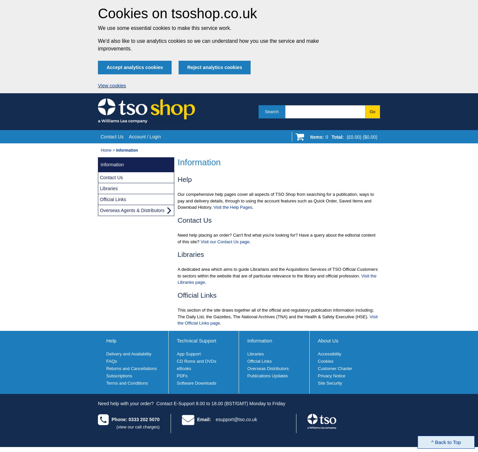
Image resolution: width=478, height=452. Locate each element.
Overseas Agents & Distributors (132, 210)
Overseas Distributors (268, 368)
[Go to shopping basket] (342, 138)
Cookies (326, 361)
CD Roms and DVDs (196, 361)
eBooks (184, 368)
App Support (189, 353)
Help (111, 340)
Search (272, 111)
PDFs (182, 375)
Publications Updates (267, 375)
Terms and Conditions (127, 383)
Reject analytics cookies (214, 67)
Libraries (109, 188)
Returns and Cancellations (131, 368)
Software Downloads (196, 383)
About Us (328, 340)
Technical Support (196, 340)
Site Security (330, 383)
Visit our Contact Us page (224, 241)
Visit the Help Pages (232, 207)
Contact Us (112, 136)
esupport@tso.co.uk (236, 419)
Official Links (113, 199)
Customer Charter (335, 368)
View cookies (112, 85)
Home (106, 150)
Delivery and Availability (128, 353)
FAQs (111, 361)
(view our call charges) (138, 426)
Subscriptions (119, 375)
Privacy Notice (332, 375)
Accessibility (330, 353)
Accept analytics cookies (135, 67)
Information (259, 340)
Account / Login (145, 136)
